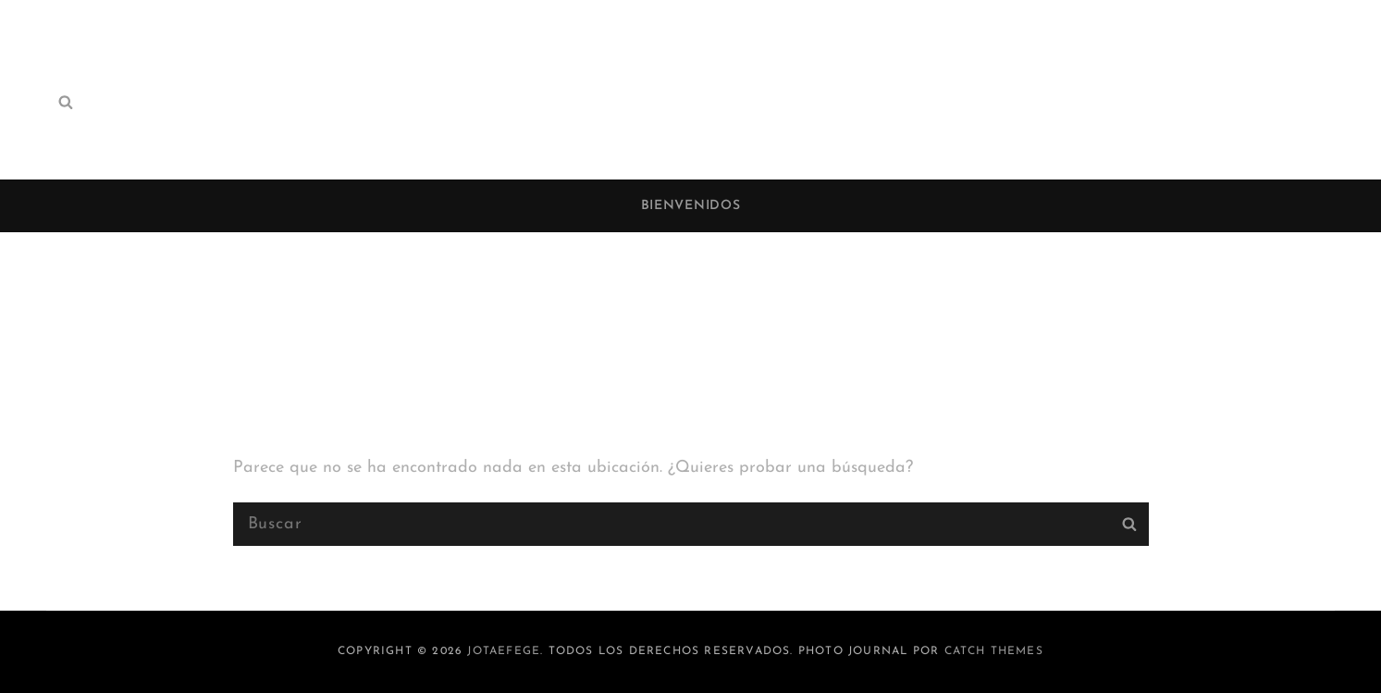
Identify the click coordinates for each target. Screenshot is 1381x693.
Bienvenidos (691, 206)
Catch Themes (993, 651)
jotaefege (503, 651)
